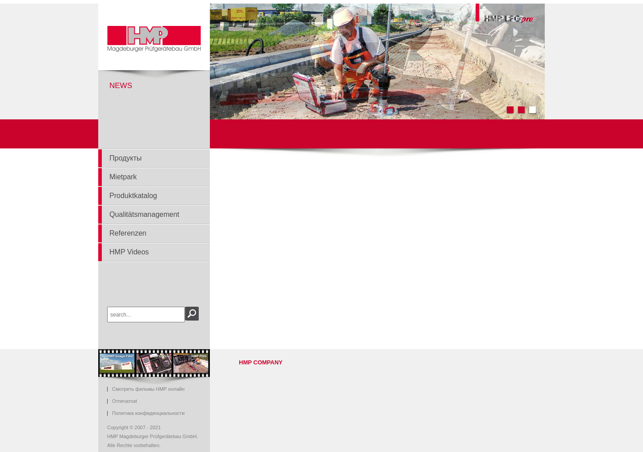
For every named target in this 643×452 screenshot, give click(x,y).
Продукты (125, 158)
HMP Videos (129, 252)
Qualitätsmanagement (144, 214)
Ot (124, 401)
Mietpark (123, 177)
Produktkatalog (133, 195)
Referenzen (127, 233)
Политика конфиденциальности (148, 413)
